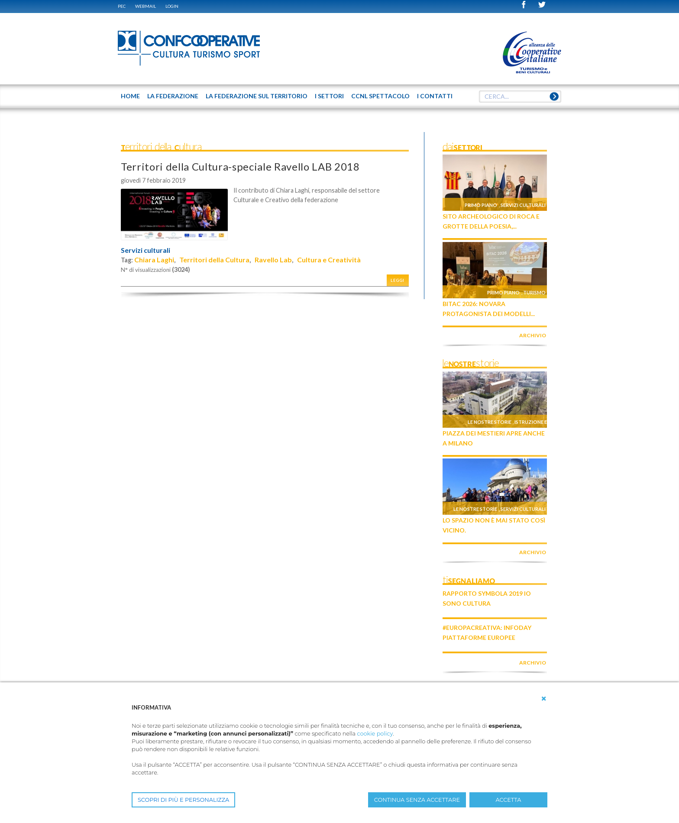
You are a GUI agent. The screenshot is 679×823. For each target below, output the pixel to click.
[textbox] (520, 96)
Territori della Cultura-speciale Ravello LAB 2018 (240, 166)
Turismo (534, 292)
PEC (122, 6)
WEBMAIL (145, 6)
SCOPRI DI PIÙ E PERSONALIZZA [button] (183, 800)
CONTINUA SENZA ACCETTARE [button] (417, 800)
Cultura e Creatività (329, 259)
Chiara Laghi (154, 259)
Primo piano (481, 205)
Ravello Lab (273, 259)
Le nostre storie (489, 422)
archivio (532, 335)
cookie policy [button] (375, 733)
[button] (544, 698)
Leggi (397, 280)
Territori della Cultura (214, 259)
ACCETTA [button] (508, 800)
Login (171, 6)
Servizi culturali (145, 250)
